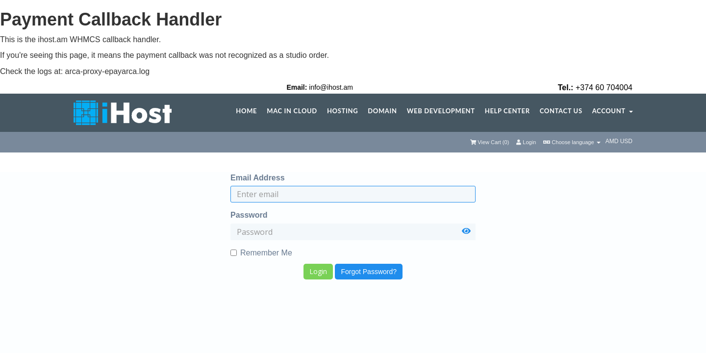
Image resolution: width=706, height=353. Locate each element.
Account (612, 111)
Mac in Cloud (292, 111)
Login (526, 142)
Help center (507, 111)
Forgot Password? (369, 272)
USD (626, 141)
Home (246, 111)
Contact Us (561, 111)
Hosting (342, 111)
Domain (382, 111)
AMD (612, 141)
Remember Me (261, 253)
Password (249, 215)
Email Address (257, 178)
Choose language (571, 142)
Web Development (441, 111)
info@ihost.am (331, 87)
